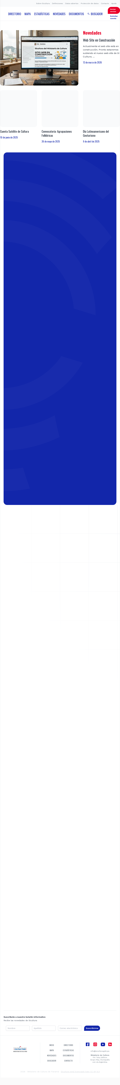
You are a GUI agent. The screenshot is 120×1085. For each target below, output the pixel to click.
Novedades (51, 1058)
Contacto (105, 3)
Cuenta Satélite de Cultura (14, 131)
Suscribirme (92, 1031)
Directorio (68, 1047)
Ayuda (113, 3)
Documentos (68, 1058)
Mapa (52, 1053)
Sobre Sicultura (43, 3)
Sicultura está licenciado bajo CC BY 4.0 (80, 1074)
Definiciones (57, 3)
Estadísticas (68, 1053)
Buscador (51, 1063)
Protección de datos (90, 3)
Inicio (51, 1047)
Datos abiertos (71, 3)
